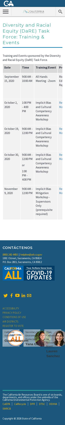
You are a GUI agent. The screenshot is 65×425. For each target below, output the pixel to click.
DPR (32, 404)
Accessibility (11, 308)
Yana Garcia (35, 344)
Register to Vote (13, 326)
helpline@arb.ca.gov (31, 254)
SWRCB (7, 408)
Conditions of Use (14, 317)
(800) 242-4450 (10, 254)
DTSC (42, 404)
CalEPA (6, 404)
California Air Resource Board (33, 11)
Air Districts (10, 321)
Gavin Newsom (16, 340)
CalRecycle (20, 404)
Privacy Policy (12, 312)
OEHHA (53, 404)
